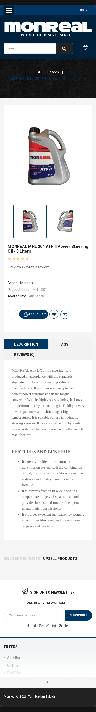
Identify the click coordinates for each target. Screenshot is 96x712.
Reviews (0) (24, 355)
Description (26, 344)
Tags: (64, 344)
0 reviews (15, 267)
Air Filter (13, 658)
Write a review (37, 267)
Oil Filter (13, 665)
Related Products (22, 559)
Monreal (27, 283)
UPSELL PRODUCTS (60, 559)
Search (53, 72)
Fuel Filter (15, 673)
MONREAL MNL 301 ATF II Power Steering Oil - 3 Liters (48, 81)
